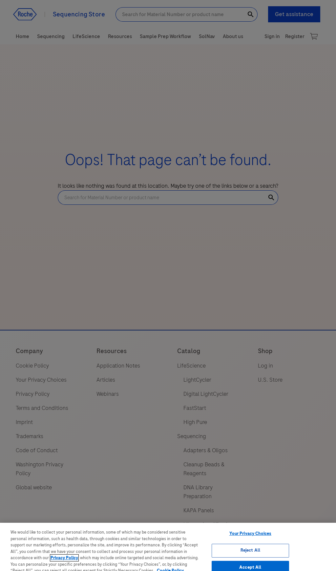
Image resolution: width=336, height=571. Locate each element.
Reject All (250, 559)
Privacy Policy (64, 567)
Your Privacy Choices (250, 542)
